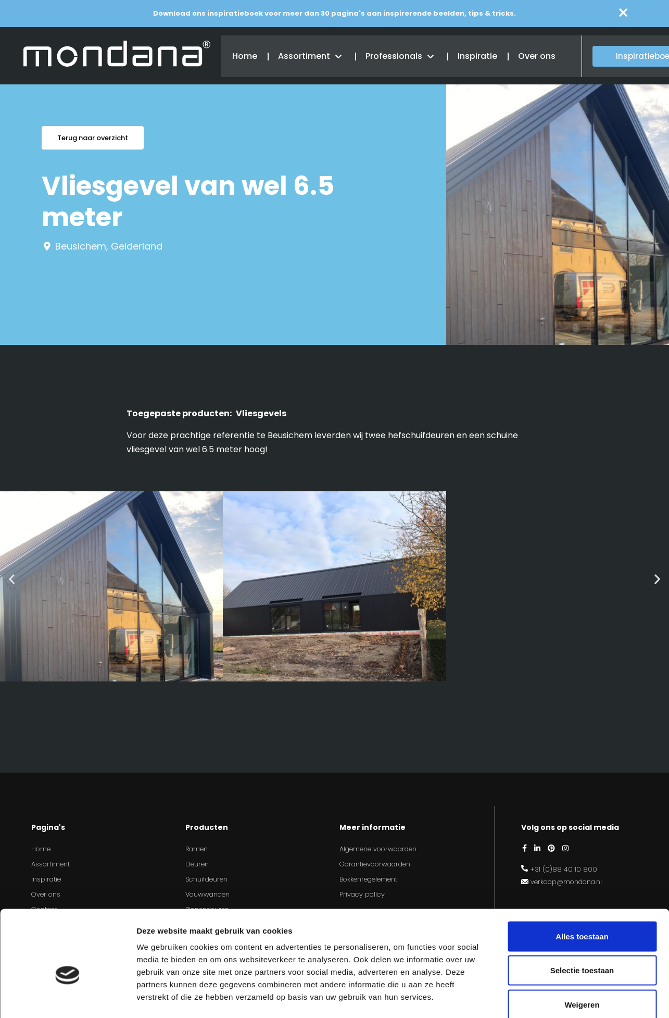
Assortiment (303, 55)
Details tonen (562, 997)
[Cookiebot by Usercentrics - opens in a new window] (67, 997)
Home (243, 55)
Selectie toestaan (582, 915)
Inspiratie (476, 55)
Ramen (196, 849)
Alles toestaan (582, 881)
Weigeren (581, 949)
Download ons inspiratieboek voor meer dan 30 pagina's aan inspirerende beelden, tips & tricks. (334, 13)
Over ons (535, 55)
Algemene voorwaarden (377, 849)
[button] (11, 578)
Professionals (392, 55)
